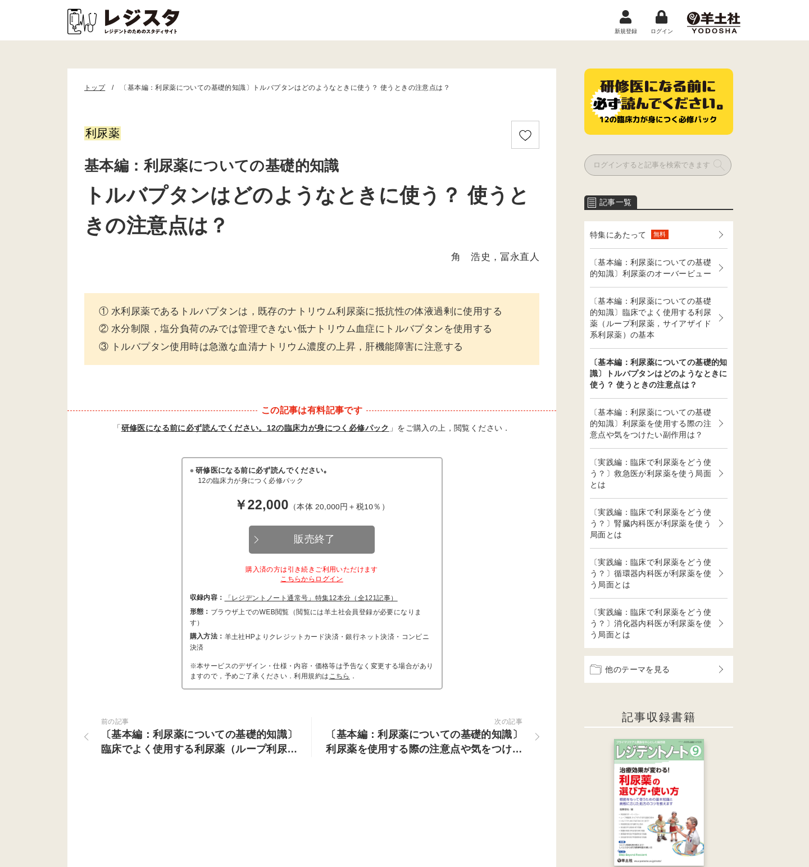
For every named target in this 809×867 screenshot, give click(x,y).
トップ (94, 88)
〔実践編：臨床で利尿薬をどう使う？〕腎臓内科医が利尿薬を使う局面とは (650, 523)
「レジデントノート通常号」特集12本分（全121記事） (311, 598)
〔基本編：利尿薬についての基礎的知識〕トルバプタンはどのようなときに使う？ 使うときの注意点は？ (659, 373)
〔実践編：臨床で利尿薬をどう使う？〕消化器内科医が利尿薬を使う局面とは (650, 623)
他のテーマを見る (630, 669)
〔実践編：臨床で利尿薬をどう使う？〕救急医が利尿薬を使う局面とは (650, 473)
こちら (339, 676)
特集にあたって (629, 234)
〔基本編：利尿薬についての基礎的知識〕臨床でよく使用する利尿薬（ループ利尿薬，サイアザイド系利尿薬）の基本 (650, 317)
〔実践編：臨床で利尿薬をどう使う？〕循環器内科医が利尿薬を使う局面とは (650, 573)
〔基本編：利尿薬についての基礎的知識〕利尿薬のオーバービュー (650, 268)
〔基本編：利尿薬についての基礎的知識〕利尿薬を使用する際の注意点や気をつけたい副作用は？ (650, 423)
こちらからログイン (311, 579)
